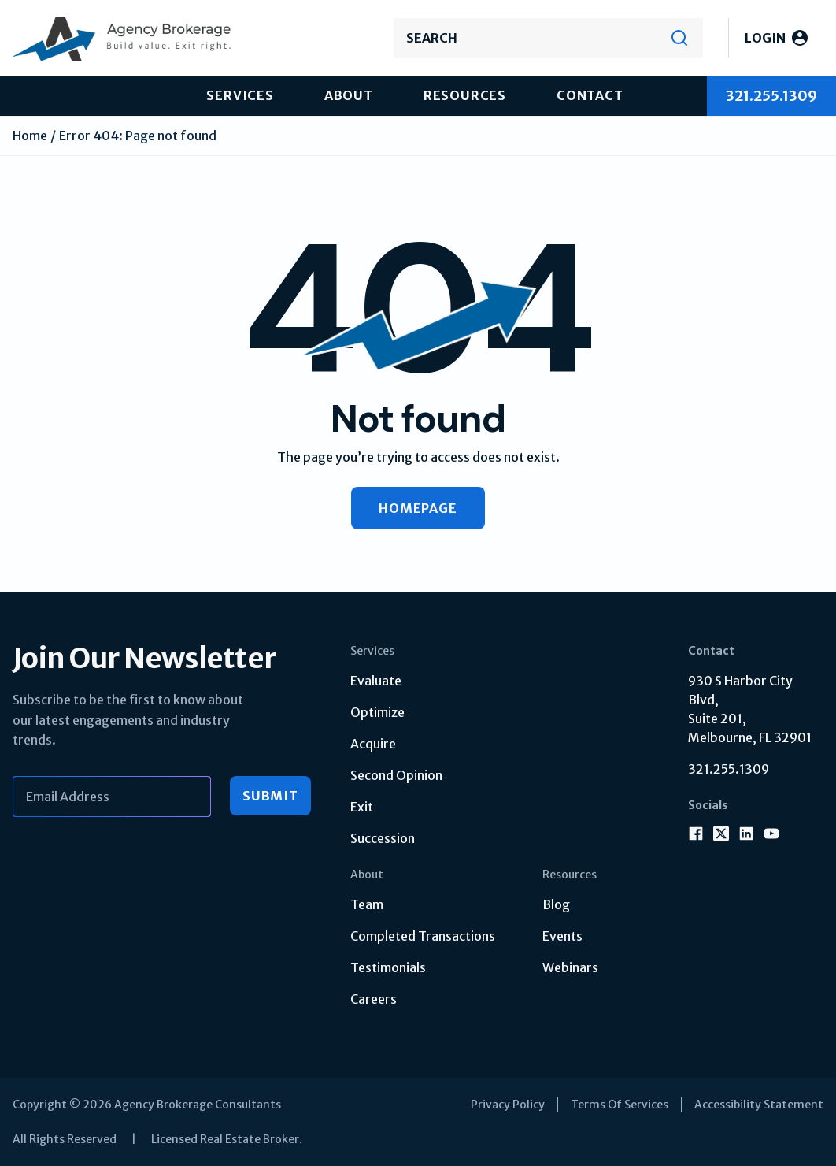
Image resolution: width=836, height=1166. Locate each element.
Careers (373, 999)
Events (562, 936)
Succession (382, 838)
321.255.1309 (728, 769)
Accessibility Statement (758, 1104)
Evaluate (375, 681)
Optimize (377, 712)
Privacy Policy (508, 1104)
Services (239, 95)
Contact (590, 95)
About (348, 95)
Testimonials (388, 967)
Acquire (373, 744)
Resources (465, 95)
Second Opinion (396, 775)
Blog (556, 904)
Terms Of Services (619, 1104)
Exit (361, 807)
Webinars (570, 967)
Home (30, 135)
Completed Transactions (422, 936)
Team (366, 904)
